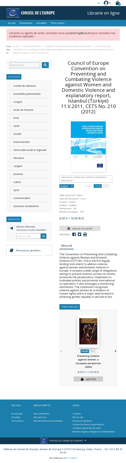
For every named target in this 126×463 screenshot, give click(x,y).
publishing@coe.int (79, 33)
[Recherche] (25, 65)
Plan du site (78, 417)
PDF (106, 186)
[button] (115, 350)
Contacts (77, 413)
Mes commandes (42, 413)
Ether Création (70, 458)
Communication (21, 198)
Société (17, 133)
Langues (17, 166)
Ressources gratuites (82, 420)
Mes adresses (40, 417)
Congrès (17, 101)
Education (18, 158)
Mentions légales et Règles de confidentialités (94, 431)
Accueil (11, 23)
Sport (16, 190)
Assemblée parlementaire (27, 93)
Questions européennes (26, 206)
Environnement (21, 141)
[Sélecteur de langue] (91, 3)
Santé (16, 125)
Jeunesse (18, 174)
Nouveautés (25, 23)
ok (43, 236)
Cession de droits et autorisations (88, 424)
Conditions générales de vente (87, 428)
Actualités (41, 23)
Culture (17, 182)
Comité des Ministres (24, 85)
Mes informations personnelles (48, 420)
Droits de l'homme (23, 109)
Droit (16, 117)
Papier (98, 186)
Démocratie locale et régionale (29, 149)
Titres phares (57, 23)
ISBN (61, 195)
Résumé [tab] (66, 246)
